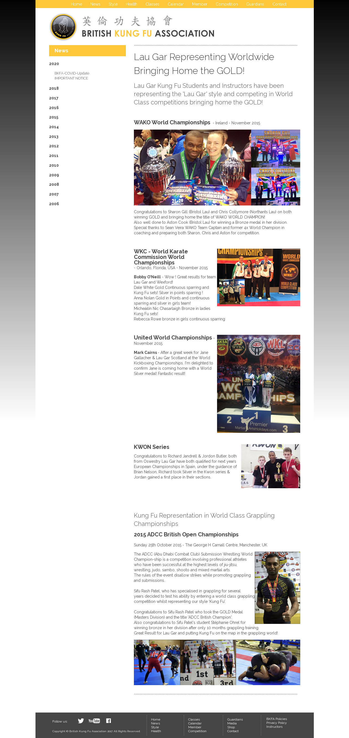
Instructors (274, 727)
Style (113, 4)
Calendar (176, 4)
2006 (54, 204)
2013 (53, 136)
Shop (231, 727)
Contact (279, 4)
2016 (54, 108)
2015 (53, 117)
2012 (54, 146)
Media (232, 723)
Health (131, 4)
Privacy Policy (276, 723)
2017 (53, 98)
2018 (54, 88)
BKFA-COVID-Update (72, 73)
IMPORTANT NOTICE (71, 78)
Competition (227, 4)
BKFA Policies (276, 719)
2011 (53, 155)
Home (76, 4)
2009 (54, 175)
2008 (54, 184)
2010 (54, 165)
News (95, 4)
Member (199, 4)
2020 (54, 63)
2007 (54, 194)
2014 (54, 127)
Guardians (255, 4)
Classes (152, 4)
